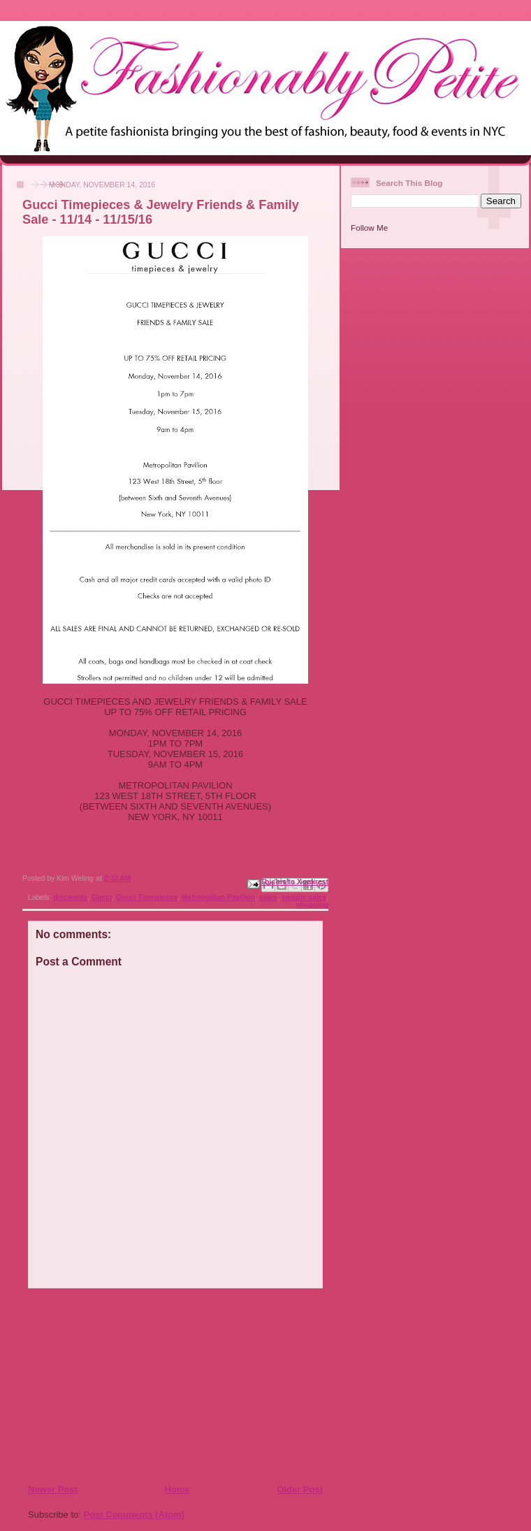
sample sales (303, 897)
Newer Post (53, 1489)
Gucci (102, 897)
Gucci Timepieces (146, 897)
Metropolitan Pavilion (218, 897)
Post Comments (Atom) (134, 1514)
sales (268, 897)
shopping (312, 905)
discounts (70, 897)
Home (176, 1489)
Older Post (300, 1489)
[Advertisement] (112, 1385)
